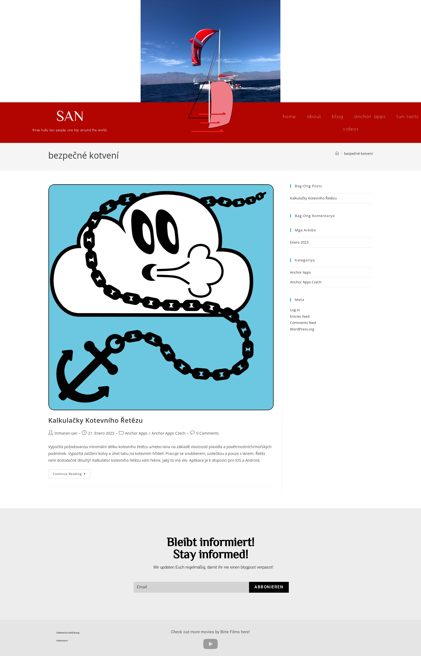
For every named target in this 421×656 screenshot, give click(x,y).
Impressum (62, 640)
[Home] (337, 153)
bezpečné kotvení (358, 153)
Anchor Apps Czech (168, 433)
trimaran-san (66, 433)
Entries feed (300, 316)
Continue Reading (72, 472)
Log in (295, 309)
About (314, 116)
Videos (351, 129)
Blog (337, 116)
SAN (70, 115)
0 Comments (207, 433)
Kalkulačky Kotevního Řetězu (95, 420)
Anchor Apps (370, 116)
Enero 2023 (299, 242)
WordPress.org (302, 329)
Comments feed (303, 322)
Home (289, 116)
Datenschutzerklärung (68, 632)
